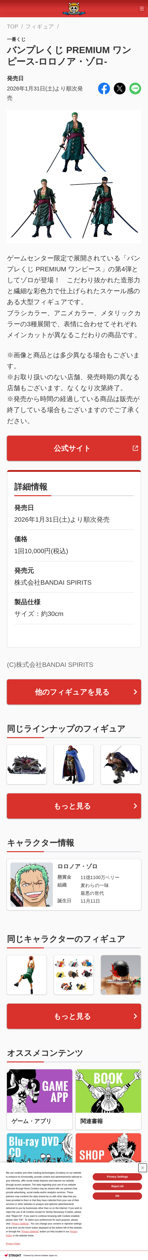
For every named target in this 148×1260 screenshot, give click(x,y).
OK (117, 1195)
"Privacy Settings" (20, 1223)
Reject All (117, 1186)
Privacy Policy (13, 1243)
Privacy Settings (117, 1176)
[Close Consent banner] (142, 1168)
